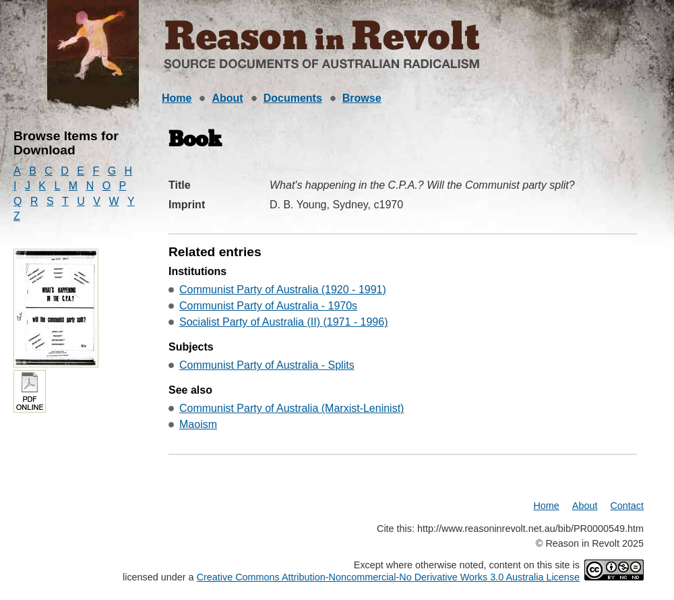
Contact (627, 505)
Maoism (198, 424)
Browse (361, 98)
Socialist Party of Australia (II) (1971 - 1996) (283, 322)
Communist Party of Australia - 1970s (268, 305)
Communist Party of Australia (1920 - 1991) (282, 289)
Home (176, 98)
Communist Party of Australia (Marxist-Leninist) (291, 408)
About (227, 98)
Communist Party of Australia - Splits (267, 365)
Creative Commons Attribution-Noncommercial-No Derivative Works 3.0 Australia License (388, 577)
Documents (293, 98)
